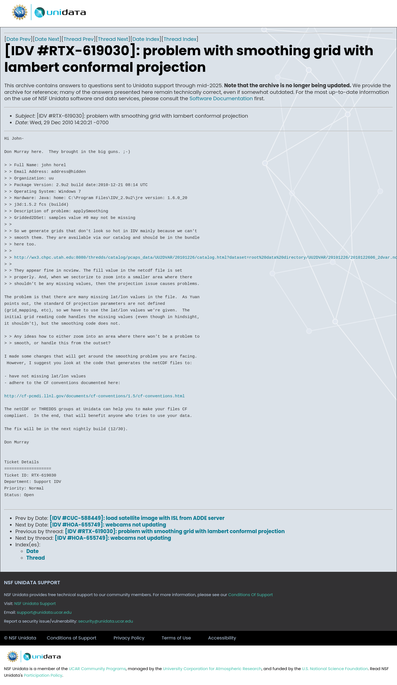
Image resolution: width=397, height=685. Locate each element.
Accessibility (222, 638)
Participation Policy (43, 675)
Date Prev (18, 39)
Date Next (47, 39)
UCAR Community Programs (97, 668)
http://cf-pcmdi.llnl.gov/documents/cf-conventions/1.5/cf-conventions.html (94, 396)
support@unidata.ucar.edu (44, 612)
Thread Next (113, 39)
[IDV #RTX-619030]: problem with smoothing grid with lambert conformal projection (175, 531)
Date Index (145, 39)
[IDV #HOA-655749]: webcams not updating (108, 524)
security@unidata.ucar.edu (105, 621)
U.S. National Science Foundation (335, 668)
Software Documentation (221, 98)
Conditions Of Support (250, 594)
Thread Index (180, 39)
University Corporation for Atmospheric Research (212, 668)
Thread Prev (78, 39)
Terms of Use (176, 638)
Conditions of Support (71, 638)
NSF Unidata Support (35, 603)
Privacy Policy (129, 638)
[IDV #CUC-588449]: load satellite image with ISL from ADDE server (137, 518)
